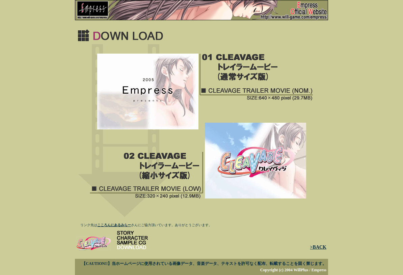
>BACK (318, 247)
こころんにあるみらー (114, 225)
